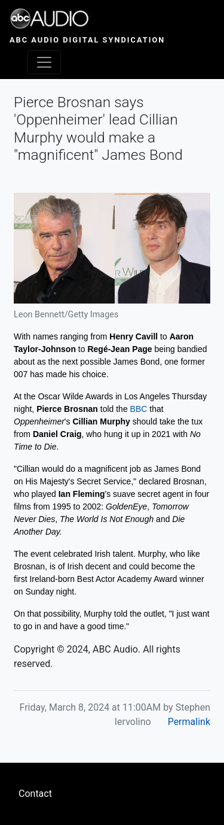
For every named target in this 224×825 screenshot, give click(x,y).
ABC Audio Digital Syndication (87, 39)
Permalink (189, 721)
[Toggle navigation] (44, 62)
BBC (139, 409)
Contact (35, 793)
